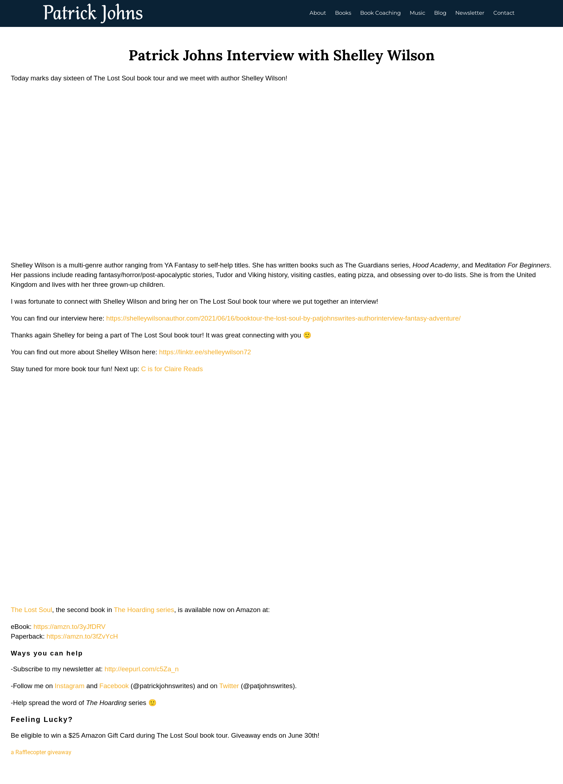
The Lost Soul (31, 609)
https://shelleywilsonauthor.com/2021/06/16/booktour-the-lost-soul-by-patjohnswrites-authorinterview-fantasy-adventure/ (283, 318)
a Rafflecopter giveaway (41, 752)
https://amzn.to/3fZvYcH (82, 636)
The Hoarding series (144, 609)
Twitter (229, 686)
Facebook (114, 686)
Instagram (69, 686)
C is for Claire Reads (172, 369)
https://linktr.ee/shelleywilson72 (205, 352)
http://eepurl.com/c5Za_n (141, 669)
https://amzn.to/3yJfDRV (69, 626)
